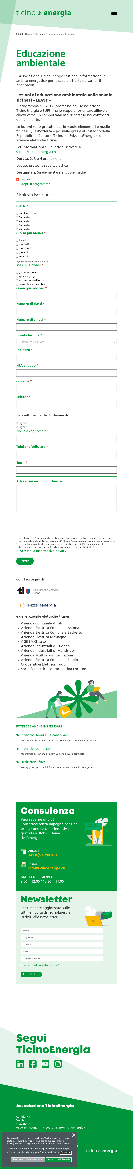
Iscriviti (29, 974)
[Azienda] (62, 944)
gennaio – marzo (29, 272)
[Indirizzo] (66, 357)
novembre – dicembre (32, 284)
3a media (24, 225)
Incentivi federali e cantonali (44, 735)
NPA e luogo (27, 366)
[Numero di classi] (66, 311)
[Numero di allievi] (66, 327)
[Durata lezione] (66, 342)
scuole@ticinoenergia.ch (36, 152)
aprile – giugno (28, 276)
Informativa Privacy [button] (48, 1152)
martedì (24, 244)
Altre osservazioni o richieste (39, 481)
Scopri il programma (35, 184)
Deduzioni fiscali (34, 762)
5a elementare (28, 213)
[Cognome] (62, 937)
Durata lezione (29, 335)
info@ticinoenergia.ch (46, 868)
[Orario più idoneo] (66, 295)
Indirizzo (24, 350)
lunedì (22, 240)
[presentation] (38, 523)
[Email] (66, 470)
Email (21, 462)
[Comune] (66, 388)
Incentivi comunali (36, 749)
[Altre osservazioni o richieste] (66, 498)
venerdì (23, 256)
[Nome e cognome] (66, 438)
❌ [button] (74, 1135)
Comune (24, 381)
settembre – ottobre (31, 280)
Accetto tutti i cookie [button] (59, 1159)
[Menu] (114, 13)
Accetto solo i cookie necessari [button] (28, 1159)
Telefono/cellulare (32, 447)
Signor (23, 427)
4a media (24, 229)
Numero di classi (30, 304)
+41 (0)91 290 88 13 (43, 855)
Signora (23, 423)
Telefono (23, 397)
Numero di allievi (31, 320)
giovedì (23, 252)
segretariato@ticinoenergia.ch (66, 1127)
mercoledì (25, 248)
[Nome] (62, 930)
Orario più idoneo (31, 288)
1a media (24, 217)
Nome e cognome (31, 431)
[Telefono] (66, 404)
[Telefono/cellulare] (66, 454)
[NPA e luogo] (66, 373)
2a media (24, 221)
